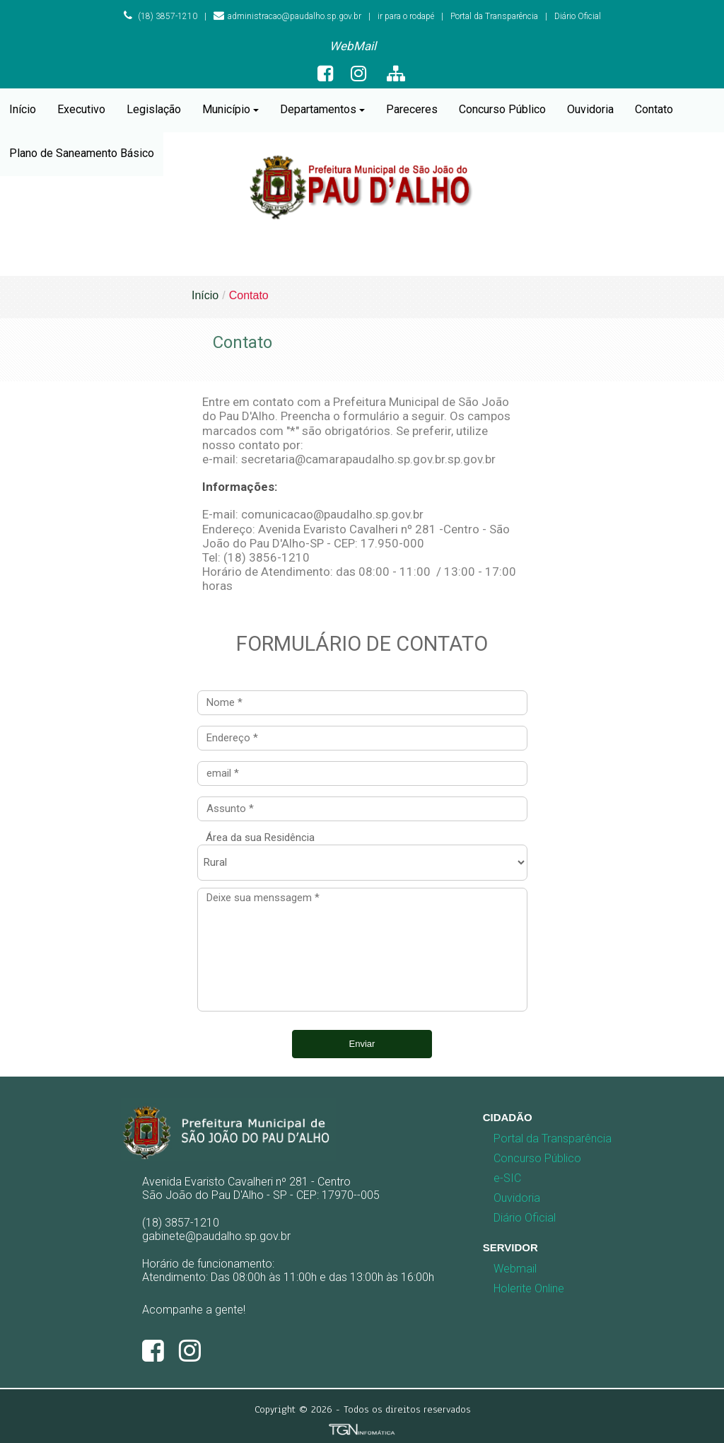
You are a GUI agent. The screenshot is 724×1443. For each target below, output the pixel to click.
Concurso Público (502, 109)
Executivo (81, 109)
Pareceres (412, 109)
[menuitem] (353, 46)
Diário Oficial (577, 16)
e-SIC (507, 1178)
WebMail (352, 46)
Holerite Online (529, 1288)
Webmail (515, 1268)
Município (230, 109)
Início (22, 109)
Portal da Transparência (494, 16)
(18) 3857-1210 (160, 16)
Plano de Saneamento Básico (81, 153)
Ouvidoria (590, 109)
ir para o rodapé (406, 16)
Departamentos (322, 109)
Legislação (154, 109)
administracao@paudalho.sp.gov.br (287, 16)
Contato (654, 109)
